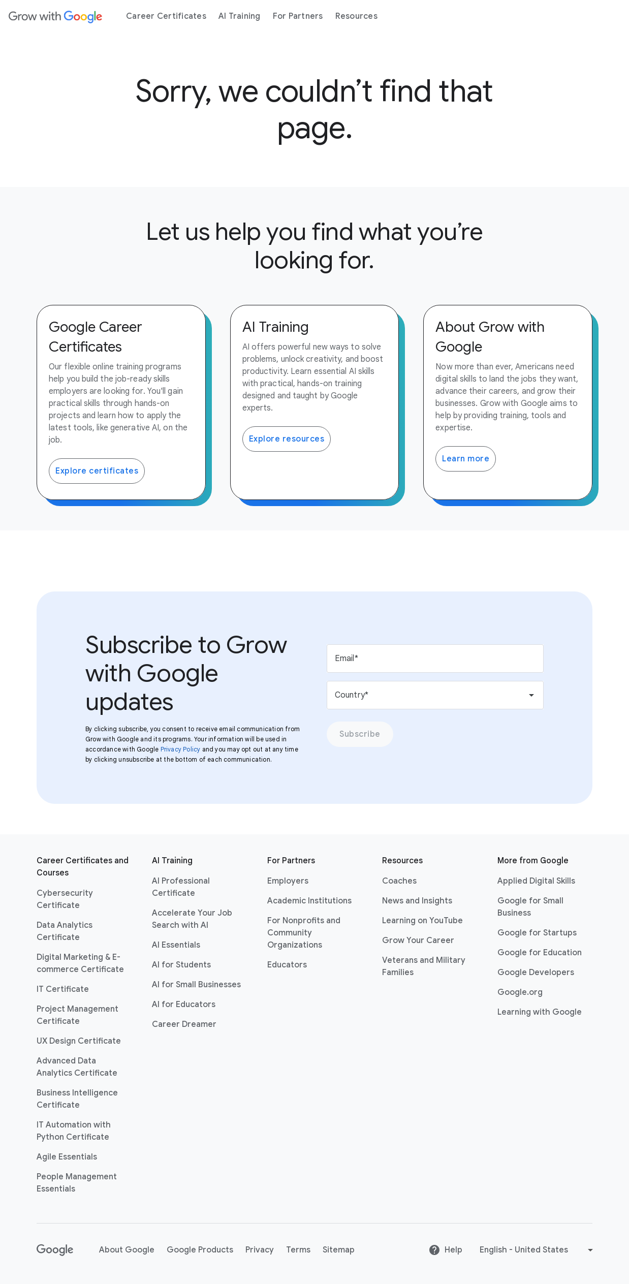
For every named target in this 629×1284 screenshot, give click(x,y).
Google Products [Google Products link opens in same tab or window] (200, 1250)
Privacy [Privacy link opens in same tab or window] (259, 1250)
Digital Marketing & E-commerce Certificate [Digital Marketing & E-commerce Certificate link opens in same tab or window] (80, 963)
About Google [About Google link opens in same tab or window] (126, 1250)
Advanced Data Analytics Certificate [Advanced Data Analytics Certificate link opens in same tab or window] (77, 1067)
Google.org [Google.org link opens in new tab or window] (520, 992)
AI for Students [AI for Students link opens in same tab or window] (181, 965)
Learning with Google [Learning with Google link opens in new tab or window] (539, 1012)
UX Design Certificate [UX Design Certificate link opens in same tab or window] (79, 1041)
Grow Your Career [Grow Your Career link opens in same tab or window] (418, 940)
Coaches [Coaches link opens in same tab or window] (399, 881)
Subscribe (360, 734)
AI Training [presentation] (239, 16)
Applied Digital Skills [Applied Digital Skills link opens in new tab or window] (536, 881)
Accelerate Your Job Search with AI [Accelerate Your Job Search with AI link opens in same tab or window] (192, 919)
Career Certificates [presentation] (166, 16)
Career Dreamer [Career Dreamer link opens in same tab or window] (184, 1024)
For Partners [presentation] (298, 16)
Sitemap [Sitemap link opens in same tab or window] (339, 1250)
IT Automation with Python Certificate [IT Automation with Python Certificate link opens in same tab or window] (74, 1131)
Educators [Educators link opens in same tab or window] (287, 965)
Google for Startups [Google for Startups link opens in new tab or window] (537, 933)
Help (445, 1250)
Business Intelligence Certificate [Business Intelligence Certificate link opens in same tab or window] (77, 1099)
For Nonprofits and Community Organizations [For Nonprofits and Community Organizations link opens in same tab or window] (303, 933)
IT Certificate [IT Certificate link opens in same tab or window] (63, 989)
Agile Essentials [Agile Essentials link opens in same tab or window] (67, 1157)
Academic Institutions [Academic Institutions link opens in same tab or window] (309, 901)
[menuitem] (166, 16)
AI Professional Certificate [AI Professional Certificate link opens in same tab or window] (181, 887)
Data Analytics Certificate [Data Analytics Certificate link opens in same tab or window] (64, 931)
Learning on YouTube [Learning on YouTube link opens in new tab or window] (422, 921)
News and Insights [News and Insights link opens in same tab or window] (417, 901)
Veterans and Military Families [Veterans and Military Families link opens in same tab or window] (423, 966)
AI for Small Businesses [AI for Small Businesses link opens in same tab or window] (196, 985)
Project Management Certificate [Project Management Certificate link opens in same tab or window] (77, 1015)
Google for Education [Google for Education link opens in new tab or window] (539, 953)
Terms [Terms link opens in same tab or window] (298, 1250)
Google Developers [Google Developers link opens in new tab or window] (535, 972)
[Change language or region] (537, 1250)
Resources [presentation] (356, 16)
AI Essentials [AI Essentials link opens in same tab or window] (176, 945)
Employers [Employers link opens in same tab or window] (287, 881)
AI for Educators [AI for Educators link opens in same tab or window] (183, 1004)
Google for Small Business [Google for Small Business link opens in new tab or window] (530, 907)
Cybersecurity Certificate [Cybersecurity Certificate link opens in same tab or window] (65, 899)
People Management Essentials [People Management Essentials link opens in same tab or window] (77, 1183)
